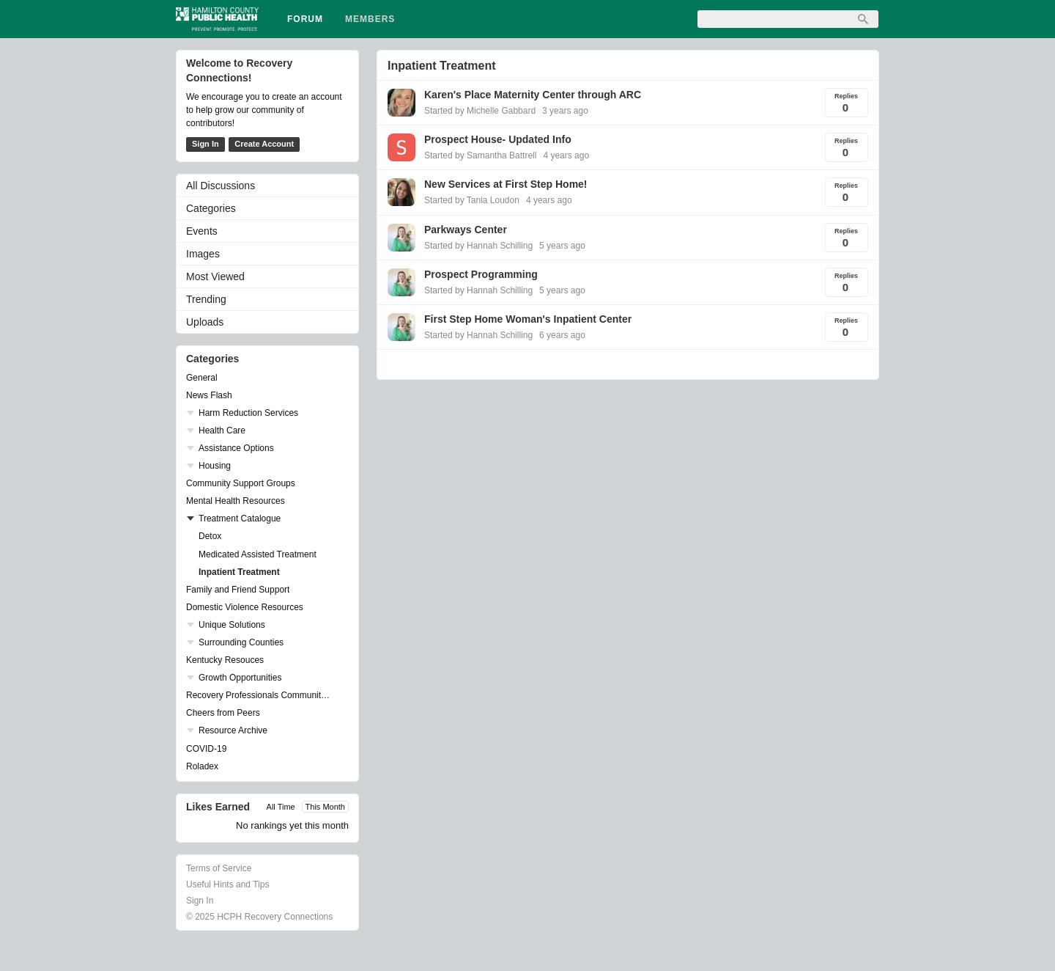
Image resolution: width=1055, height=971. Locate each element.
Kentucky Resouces (225, 660)
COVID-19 (206, 749)
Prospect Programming (481, 274)
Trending (206, 299)
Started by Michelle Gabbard (480, 111)
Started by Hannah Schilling (478, 246)
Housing (215, 466)
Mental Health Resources (235, 501)
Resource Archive (233, 730)
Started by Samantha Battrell (480, 155)
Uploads (204, 322)
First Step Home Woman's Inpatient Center (528, 319)
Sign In (205, 143)
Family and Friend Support (237, 590)
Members (370, 19)
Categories (211, 208)
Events (202, 231)
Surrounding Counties (241, 642)
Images (203, 254)
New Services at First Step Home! (506, 184)
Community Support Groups (240, 483)
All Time (281, 806)
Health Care (222, 430)
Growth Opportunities (240, 678)
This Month (325, 806)
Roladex (202, 766)
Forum (305, 19)
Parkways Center (465, 229)
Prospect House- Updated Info (497, 139)
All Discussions (220, 185)
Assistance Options (236, 448)
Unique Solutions (232, 625)
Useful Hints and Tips (227, 884)
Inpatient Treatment (239, 572)
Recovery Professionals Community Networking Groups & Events (260, 695)
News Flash (209, 395)
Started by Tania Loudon (471, 200)
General (202, 378)
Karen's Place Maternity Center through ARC (532, 94)
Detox (210, 536)
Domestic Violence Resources (244, 607)
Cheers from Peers (223, 713)
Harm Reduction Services (248, 413)
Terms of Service (218, 868)
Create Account (264, 143)
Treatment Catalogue (240, 518)
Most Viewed (215, 276)
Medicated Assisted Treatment (257, 554)
